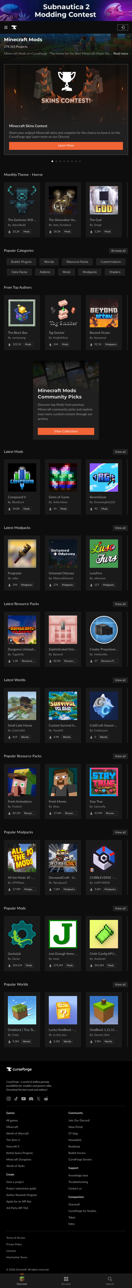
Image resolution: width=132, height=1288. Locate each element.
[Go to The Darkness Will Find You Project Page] (22, 209)
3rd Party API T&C (17, 1208)
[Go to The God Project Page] (104, 209)
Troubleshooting (78, 1182)
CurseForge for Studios (82, 1211)
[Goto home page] (14, 27)
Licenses (11, 1251)
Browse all (118, 251)
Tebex (71, 1217)
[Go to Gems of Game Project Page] (63, 487)
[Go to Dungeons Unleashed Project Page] (22, 639)
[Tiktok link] (16, 1098)
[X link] (38, 1098)
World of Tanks (15, 1166)
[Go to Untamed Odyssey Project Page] (63, 563)
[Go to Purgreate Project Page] (22, 563)
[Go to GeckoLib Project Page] (22, 943)
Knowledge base (78, 1175)
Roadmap (74, 1146)
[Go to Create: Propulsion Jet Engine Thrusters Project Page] (104, 639)
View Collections (66, 431)
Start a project (15, 1182)
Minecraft (12, 1127)
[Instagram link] (8, 1098)
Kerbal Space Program (19, 1153)
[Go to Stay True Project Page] (104, 791)
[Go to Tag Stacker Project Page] (63, 322)
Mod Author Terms (16, 1257)
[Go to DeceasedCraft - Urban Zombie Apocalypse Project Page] (63, 867)
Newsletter (75, 1140)
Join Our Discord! (79, 1120)
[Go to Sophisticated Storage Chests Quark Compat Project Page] (63, 639)
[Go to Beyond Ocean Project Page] (104, 322)
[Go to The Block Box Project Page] (22, 322)
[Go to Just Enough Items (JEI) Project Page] (63, 943)
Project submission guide (21, 1188)
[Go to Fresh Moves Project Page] (63, 791)
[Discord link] (31, 1098)
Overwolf (74, 1204)
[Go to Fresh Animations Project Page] (22, 791)
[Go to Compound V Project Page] (22, 487)
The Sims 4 (13, 1140)
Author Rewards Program (21, 1195)
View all (120, 452)
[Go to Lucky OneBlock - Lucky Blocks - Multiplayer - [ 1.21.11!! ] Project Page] (63, 1019)
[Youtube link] (23, 1098)
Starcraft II (12, 1146)
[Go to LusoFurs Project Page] (104, 563)
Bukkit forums (77, 1153)
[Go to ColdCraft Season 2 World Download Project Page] (104, 715)
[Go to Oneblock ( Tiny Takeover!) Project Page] (22, 1019)
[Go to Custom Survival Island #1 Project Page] (63, 715)
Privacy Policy (14, 1244)
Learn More (66, 145)
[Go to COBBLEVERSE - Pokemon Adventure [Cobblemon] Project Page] (104, 867)
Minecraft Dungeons (18, 1159)
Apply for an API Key (18, 1201)
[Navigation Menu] (6, 27)
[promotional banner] (66, 10)
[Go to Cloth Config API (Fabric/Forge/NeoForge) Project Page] (104, 943)
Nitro (71, 1224)
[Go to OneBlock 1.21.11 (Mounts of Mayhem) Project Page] (104, 1019)
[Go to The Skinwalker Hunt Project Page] (63, 209)
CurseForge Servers (80, 1159)
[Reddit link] (46, 1098)
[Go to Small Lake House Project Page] (22, 715)
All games (12, 1120)
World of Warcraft (17, 1133)
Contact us (75, 1188)
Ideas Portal (75, 1127)
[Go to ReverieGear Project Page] (104, 487)
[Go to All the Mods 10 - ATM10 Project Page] (22, 867)
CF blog (73, 1133)
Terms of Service (15, 1238)
